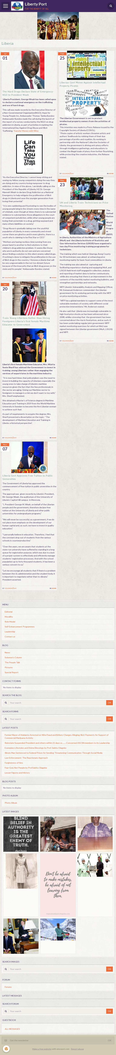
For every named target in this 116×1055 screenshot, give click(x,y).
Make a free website (42, 1049)
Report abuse (77, 1049)
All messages (12, 1029)
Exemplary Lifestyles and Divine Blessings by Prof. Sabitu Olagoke (35, 748)
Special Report (11, 672)
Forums (8, 987)
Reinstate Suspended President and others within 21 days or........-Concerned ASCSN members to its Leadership (57, 743)
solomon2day (11, 277)
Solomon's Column (13, 657)
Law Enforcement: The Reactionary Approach (26, 757)
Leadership (10, 631)
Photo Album (11, 802)
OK (109, 702)
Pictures (9, 667)
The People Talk (12, 662)
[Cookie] (6, 1048)
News (54, 277)
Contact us (10, 636)
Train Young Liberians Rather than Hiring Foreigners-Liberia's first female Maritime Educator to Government (26, 321)
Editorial (8, 611)
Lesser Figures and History (17, 772)
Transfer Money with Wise (26, 131)
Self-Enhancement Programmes (20, 626)
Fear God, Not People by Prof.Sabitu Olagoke (26, 767)
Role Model (10, 621)
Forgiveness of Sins (14, 762)
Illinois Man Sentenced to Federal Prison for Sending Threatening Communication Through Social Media (53, 753)
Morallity (9, 616)
